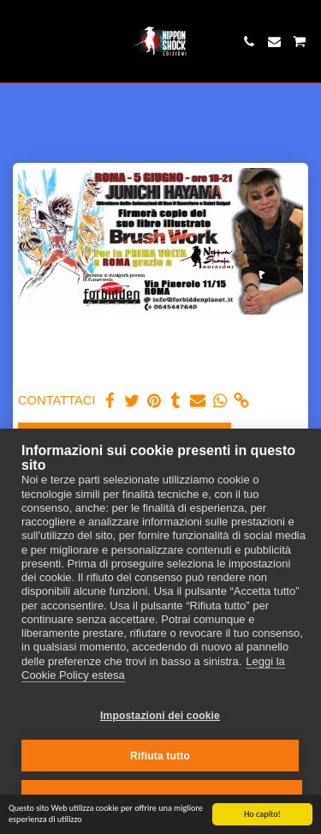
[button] (18, 41)
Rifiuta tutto (160, 756)
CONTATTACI (57, 400)
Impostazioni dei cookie (160, 716)
